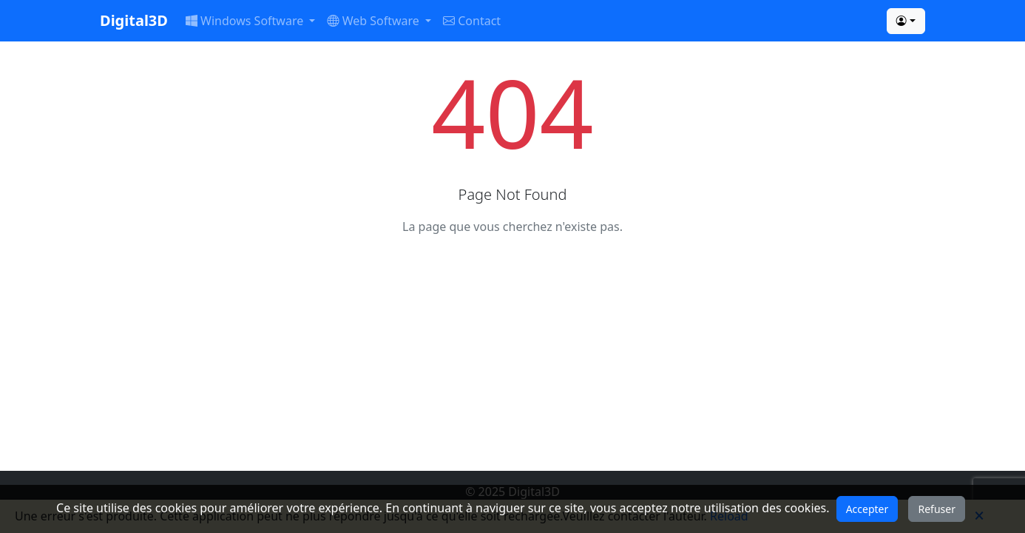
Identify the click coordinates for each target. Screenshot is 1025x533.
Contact (472, 21)
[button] (906, 21)
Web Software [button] (374, 21)
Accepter (867, 509)
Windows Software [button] (246, 21)
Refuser (936, 509)
